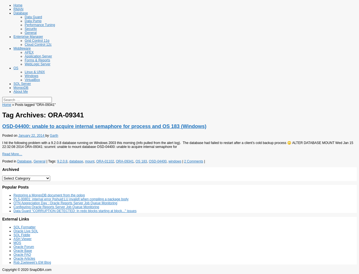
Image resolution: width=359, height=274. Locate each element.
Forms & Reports (37, 60)
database (76, 161)
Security (31, 29)
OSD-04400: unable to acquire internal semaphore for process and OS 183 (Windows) (104, 126)
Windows (31, 76)
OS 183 (141, 161)
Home (17, 5)
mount (89, 161)
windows (175, 161)
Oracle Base (22, 251)
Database (20, 13)
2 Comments (193, 161)
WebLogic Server (37, 64)
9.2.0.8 (62, 161)
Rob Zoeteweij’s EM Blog (32, 262)
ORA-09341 (125, 161)
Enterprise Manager (28, 37)
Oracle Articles (24, 259)
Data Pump (33, 21)
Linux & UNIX (35, 72)
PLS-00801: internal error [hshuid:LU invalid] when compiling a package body (70, 199)
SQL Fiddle (21, 235)
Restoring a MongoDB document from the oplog (49, 195)
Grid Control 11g (37, 41)
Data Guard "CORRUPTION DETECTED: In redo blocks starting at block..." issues (75, 211)
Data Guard (33, 17)
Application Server (38, 56)
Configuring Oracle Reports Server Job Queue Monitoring (56, 207)
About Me (20, 92)
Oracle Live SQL (25, 231)
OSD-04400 (158, 161)
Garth (54, 136)
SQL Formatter (24, 227)
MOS (17, 243)
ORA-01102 (105, 161)
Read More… (12, 154)
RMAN (18, 9)
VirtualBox (32, 80)
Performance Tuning (40, 25)
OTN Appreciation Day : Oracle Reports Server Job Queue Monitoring (65, 203)
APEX (29, 52)
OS (15, 68)
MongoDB (20, 88)
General (31, 33)
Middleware (22, 48)
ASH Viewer (22, 239)
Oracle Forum (23, 247)
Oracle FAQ (22, 255)
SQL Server (22, 84)
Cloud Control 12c (38, 45)
